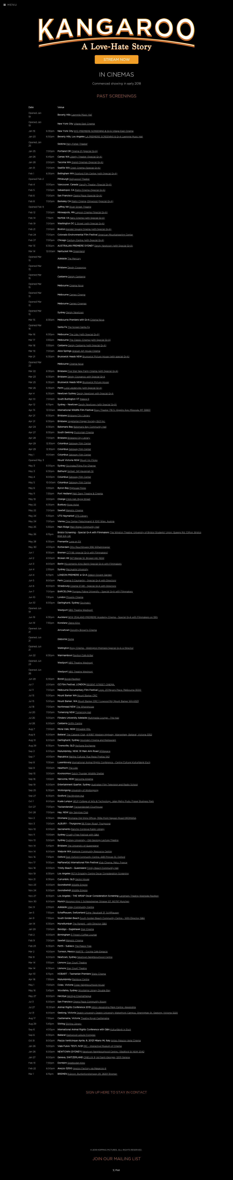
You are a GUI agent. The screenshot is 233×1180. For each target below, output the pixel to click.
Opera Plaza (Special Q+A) (87, 196)
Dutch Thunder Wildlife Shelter (88, 774)
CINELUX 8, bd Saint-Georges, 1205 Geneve (107, 1057)
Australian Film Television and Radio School (114, 785)
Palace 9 (84, 399)
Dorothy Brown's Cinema (83, 630)
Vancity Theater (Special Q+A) (95, 185)
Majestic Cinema (74, 510)
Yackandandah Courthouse (88, 807)
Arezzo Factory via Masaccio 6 (89, 1068)
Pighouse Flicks (77, 488)
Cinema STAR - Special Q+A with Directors (93, 586)
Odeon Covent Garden (100, 575)
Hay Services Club (78, 812)
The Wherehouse (85, 707)
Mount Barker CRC (87, 696)
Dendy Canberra (76, 277)
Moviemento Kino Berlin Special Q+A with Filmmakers (92, 564)
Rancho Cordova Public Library (87, 829)
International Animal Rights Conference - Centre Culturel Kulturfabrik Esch (111, 762)
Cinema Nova (76, 286)
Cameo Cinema (77, 295)
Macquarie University (77, 569)
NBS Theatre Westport (80, 610)
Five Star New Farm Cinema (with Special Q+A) (93, 371)
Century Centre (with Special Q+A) (85, 240)
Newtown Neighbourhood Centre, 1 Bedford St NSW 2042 (113, 1052)
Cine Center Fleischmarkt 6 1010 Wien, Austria (89, 521)
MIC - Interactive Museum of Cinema (103, 1046)
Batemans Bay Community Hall (90, 427)
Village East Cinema (84, 124)
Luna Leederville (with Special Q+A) (83, 388)
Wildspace (104, 751)
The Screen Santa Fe (79, 327)
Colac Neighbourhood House (89, 985)
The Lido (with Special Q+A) (84, 334)
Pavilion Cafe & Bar (83, 655)
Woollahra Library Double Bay (94, 990)
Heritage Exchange (85, 746)
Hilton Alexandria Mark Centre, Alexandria (113, 1007)
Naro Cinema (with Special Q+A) (87, 218)
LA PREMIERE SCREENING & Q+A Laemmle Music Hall (114, 137)
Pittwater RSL (83, 729)
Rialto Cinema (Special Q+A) (90, 190)
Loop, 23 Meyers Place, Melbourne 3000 (119, 690)
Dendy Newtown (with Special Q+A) (113, 246)
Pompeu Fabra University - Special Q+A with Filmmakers (102, 592)
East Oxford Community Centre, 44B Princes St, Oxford (95, 857)
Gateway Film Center (80, 443)
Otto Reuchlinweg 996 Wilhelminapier (90, 547)
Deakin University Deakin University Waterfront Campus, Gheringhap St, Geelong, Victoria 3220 (127, 1013)
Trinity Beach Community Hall (102, 868)
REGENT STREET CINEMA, (100, 684)
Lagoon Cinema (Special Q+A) (91, 212)
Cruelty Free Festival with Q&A (82, 835)
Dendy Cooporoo (77, 268)
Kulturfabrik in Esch (120, 1030)
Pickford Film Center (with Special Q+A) (95, 174)
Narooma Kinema (84, 779)
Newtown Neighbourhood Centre (94, 957)
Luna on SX (75, 542)
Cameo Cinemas (77, 304)
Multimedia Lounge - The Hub (103, 718)
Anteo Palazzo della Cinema (126, 1041)
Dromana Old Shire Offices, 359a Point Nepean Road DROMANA (102, 818)
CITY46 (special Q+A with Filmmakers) (87, 553)
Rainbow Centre (80, 979)
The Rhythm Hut (75, 796)
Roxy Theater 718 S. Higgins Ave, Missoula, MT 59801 (122, 410)
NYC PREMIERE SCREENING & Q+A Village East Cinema (103, 131)
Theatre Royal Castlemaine (95, 1018)
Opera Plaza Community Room (89, 1002)
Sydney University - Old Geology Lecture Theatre (92, 840)
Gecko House (82, 879)
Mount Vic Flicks (88, 460)
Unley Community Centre (81, 907)
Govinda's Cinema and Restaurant (98, 740)
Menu (10, 5)
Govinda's (85, 603)
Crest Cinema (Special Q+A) (85, 168)
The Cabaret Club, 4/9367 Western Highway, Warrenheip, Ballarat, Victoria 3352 (109, 735)
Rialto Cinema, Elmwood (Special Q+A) (92, 201)
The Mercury (74, 259)
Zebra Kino (74, 623)
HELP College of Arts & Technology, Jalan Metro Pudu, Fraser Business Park (113, 801)
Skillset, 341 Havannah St (80, 471)
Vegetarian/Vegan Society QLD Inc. (86, 421)
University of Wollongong (84, 790)
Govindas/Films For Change (81, 466)
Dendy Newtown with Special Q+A (95, 394)
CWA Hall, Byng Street (78, 499)
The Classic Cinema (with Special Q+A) (90, 340)
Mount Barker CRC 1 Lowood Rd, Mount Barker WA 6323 (108, 701)
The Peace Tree (83, 946)
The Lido (73, 768)
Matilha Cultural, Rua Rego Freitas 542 (89, 757)
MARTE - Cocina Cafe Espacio (92, 952)
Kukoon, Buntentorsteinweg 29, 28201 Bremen (92, 1074)
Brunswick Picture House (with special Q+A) (105, 357)
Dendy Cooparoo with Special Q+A (86, 377)
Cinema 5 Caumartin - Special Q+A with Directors (89, 580)
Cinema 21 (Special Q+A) (84, 151)
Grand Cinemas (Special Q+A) (87, 162)
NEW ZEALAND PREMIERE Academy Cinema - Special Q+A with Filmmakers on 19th (113, 617)
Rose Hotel (73, 505)
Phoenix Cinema (74, 597)
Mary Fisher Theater (76, 144)
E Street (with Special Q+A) (89, 223)
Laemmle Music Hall (81, 115)
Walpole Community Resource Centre (92, 851)
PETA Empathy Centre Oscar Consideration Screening (100, 874)
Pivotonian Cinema (84, 432)
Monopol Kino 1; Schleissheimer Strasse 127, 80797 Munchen (97, 901)
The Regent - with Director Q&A (90, 924)
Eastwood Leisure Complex (80, 1035)
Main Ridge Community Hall (84, 527)
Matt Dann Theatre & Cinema (87, 494)
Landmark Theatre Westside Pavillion (139, 896)
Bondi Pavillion (72, 679)
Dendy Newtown (75, 313)
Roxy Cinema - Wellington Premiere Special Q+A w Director (101, 648)
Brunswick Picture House (95, 382)
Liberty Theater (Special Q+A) (86, 157)
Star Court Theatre (77, 963)
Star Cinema (87, 929)
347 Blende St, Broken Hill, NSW (87, 558)
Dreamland (79, 251)
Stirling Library (73, 1024)
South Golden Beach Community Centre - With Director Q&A (112, 918)
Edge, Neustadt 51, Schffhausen (102, 913)
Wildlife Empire (79, 885)
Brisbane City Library (79, 416)
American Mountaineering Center (115, 235)
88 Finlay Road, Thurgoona (95, 824)
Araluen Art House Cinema (86, 351)
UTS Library (81, 516)
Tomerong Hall (83, 712)
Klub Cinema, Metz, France (113, 863)
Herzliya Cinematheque (79, 996)
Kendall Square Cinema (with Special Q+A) (88, 229)
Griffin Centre (75, 723)
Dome (71, 639)
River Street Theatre (80, 207)
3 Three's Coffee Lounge (84, 935)
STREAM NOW (116, 59)
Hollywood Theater (79, 179)
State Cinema (99, 974)
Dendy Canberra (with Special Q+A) (87, 346)
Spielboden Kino (76, 1063)
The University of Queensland (83, 846)
